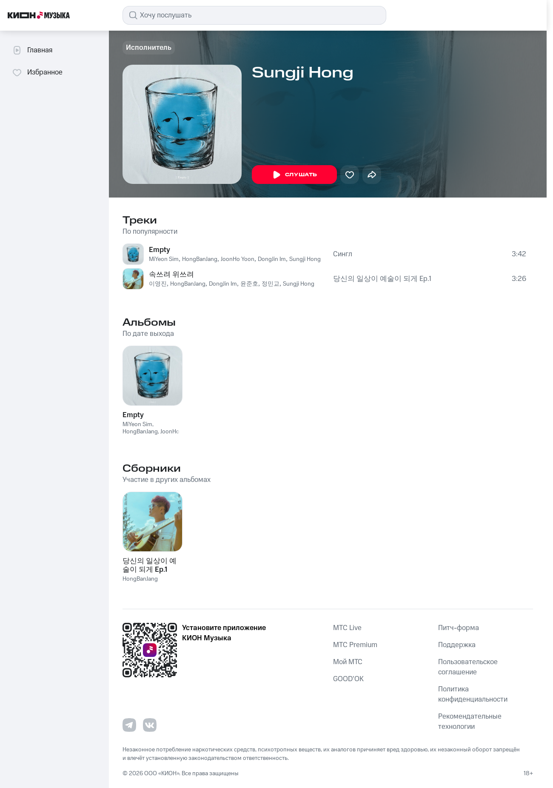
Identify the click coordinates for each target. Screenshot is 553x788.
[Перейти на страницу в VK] (150, 725)
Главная (32, 50)
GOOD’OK (348, 679)
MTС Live (347, 628)
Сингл (342, 254)
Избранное (37, 72)
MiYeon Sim (164, 259)
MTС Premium (355, 645)
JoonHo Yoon (237, 259)
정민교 (270, 284)
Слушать (294, 175)
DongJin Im (272, 259)
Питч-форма (458, 628)
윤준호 (249, 284)
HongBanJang (199, 259)
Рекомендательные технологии (470, 721)
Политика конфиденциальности (472, 694)
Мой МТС (347, 662)
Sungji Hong (305, 259)
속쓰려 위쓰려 (171, 274)
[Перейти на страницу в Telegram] (129, 725)
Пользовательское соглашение (468, 667)
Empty (159, 250)
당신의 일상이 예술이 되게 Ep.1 (382, 279)
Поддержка (457, 645)
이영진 (158, 284)
